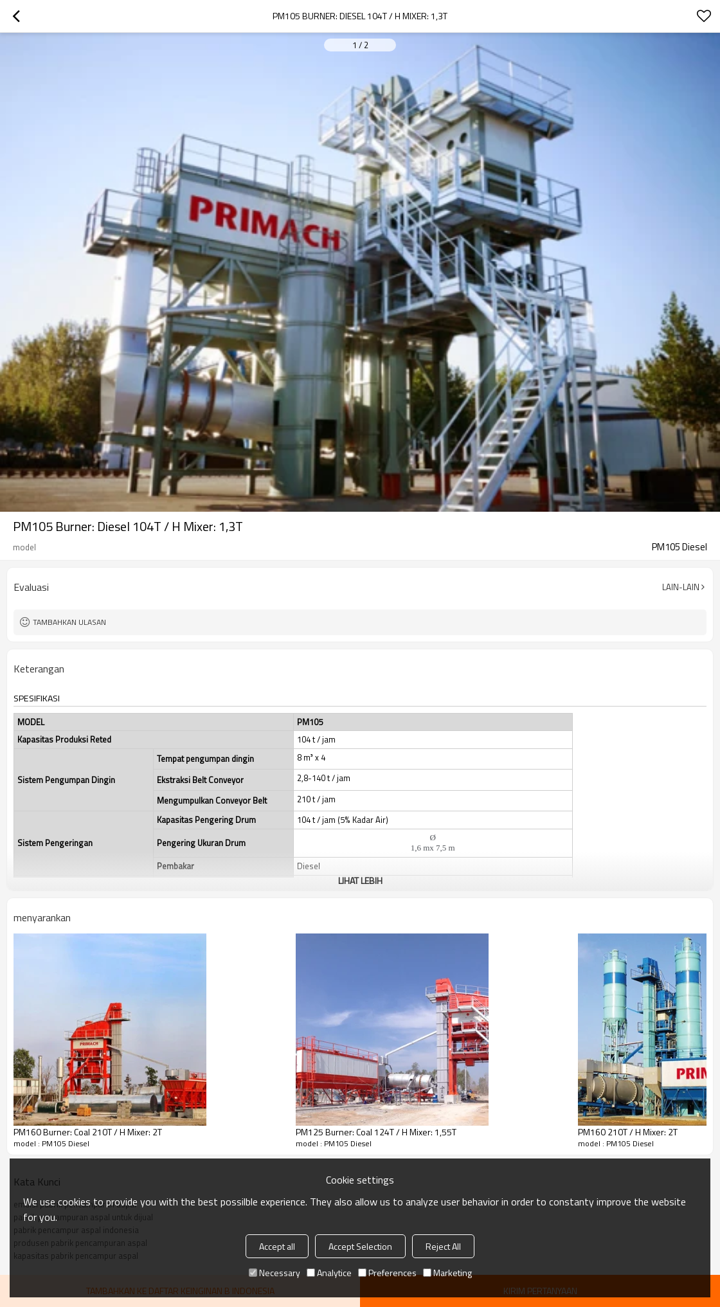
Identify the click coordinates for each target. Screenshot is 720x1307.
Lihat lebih (360, 880)
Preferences (387, 1272)
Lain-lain (680, 587)
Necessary (274, 1272)
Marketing (447, 1272)
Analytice (329, 1272)
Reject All (443, 1246)
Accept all (277, 1246)
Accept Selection (360, 1246)
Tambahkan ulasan (69, 622)
